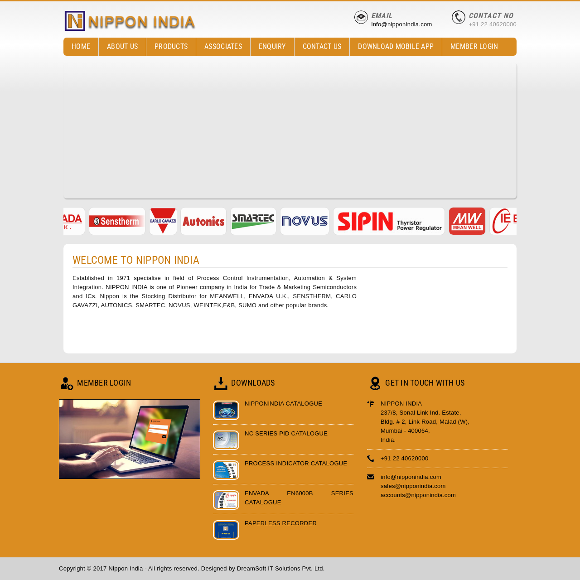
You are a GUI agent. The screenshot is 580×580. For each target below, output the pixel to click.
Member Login (474, 46)
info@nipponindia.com (401, 24)
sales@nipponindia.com (413, 486)
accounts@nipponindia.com (418, 495)
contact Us (322, 46)
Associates (223, 46)
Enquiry (272, 46)
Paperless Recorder (281, 523)
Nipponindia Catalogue (283, 403)
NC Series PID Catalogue (286, 433)
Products (168, 47)
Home (81, 46)
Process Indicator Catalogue (296, 463)
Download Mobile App (396, 46)
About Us (122, 46)
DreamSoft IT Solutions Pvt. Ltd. (281, 568)
